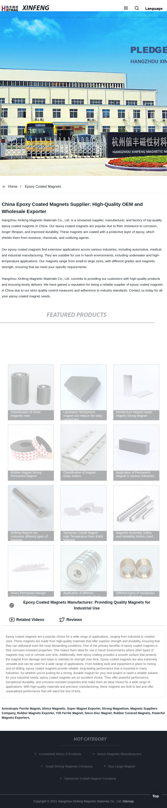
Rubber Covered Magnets (131, 713)
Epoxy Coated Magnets (43, 186)
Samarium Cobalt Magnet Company (91, 778)
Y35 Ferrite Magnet (69, 713)
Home (13, 186)
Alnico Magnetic (53, 708)
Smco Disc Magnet (98, 713)
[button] (126, 8)
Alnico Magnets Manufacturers (120, 754)
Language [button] (154, 8)
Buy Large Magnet (123, 766)
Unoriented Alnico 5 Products (61, 754)
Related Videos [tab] (26, 619)
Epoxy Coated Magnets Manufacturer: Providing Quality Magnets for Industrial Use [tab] (79, 605)
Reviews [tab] (70, 619)
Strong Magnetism (115, 708)
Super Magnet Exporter (83, 708)
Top (155, 796)
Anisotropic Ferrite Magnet (21, 708)
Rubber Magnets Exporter (35, 713)
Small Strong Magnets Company (70, 766)
